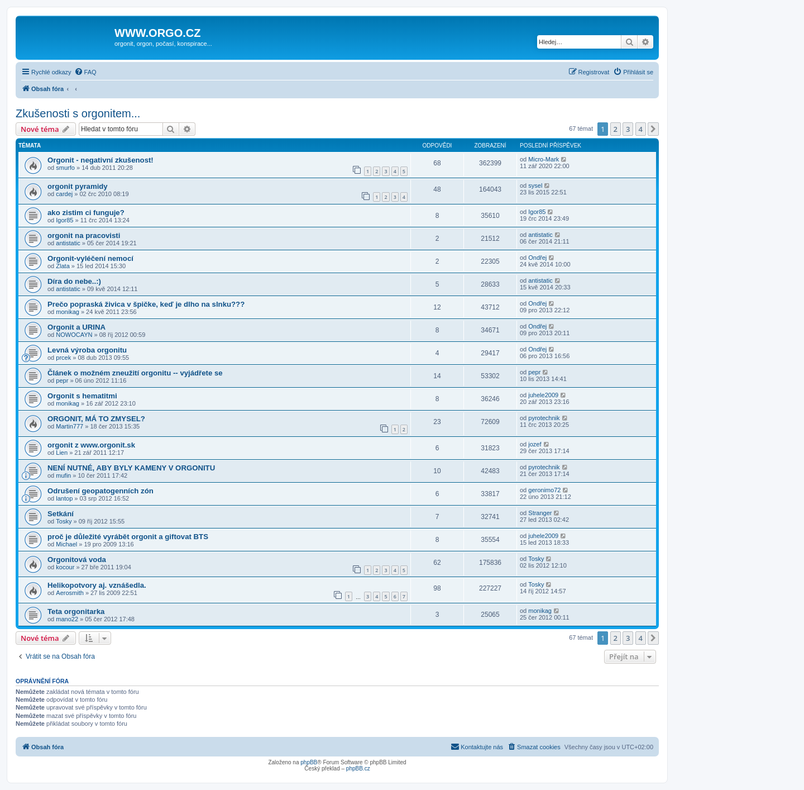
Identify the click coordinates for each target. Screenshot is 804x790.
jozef (534, 444)
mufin (63, 475)
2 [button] (616, 129)
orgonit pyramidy (77, 186)
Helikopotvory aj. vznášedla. (96, 585)
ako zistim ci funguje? (86, 212)
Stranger (540, 513)
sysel (535, 185)
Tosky (63, 521)
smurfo (65, 167)
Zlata (62, 266)
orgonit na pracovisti (83, 235)
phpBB (308, 762)
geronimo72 (544, 490)
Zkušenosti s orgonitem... (78, 113)
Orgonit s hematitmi (82, 396)
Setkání (60, 514)
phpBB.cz (358, 768)
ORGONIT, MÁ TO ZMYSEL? (96, 419)
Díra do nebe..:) (74, 281)
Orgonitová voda (76, 559)
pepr (62, 380)
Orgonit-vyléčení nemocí (90, 258)
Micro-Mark (543, 159)
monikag (67, 311)
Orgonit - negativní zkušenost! (100, 160)
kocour (65, 567)
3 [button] (628, 129)
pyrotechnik (543, 418)
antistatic (68, 243)
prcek (63, 357)
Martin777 (69, 426)
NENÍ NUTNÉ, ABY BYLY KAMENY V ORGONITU (131, 468)
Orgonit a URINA (76, 327)
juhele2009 (543, 395)
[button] (653, 129)
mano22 (67, 619)
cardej (64, 194)
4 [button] (641, 129)
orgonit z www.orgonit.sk (91, 445)
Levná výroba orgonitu (87, 350)
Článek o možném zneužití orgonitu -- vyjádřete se (135, 373)
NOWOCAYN (74, 334)
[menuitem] (85, 72)
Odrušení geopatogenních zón (100, 491)
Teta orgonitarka (75, 611)
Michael (66, 544)
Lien (62, 452)
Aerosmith (70, 592)
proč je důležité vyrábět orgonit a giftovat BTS (127, 536)
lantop (64, 498)
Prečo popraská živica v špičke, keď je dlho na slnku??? (146, 304)
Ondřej (537, 257)
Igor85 (64, 220)
